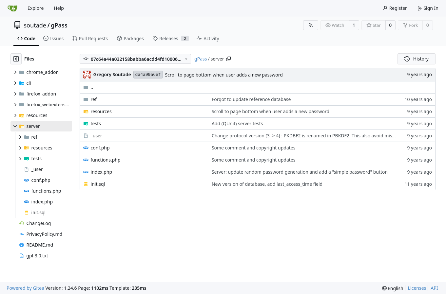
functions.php (106, 160)
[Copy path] (228, 59)
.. (88, 87)
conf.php (100, 148)
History (416, 59)
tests (96, 123)
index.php (101, 172)
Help (59, 8)
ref (94, 99)
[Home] (12, 8)
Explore (36, 8)
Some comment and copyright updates (254, 148)
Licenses (417, 288)
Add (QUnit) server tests (237, 123)
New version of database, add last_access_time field (267, 184)
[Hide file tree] (16, 58)
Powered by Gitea (25, 288)
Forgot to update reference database (251, 99)
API (434, 288)
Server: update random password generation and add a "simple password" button (300, 172)
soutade (35, 25)
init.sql (98, 184)
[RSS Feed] (310, 25)
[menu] (392, 288)
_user (96, 135)
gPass (59, 25)
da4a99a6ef (148, 74)
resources (101, 111)
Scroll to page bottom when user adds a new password (224, 75)
